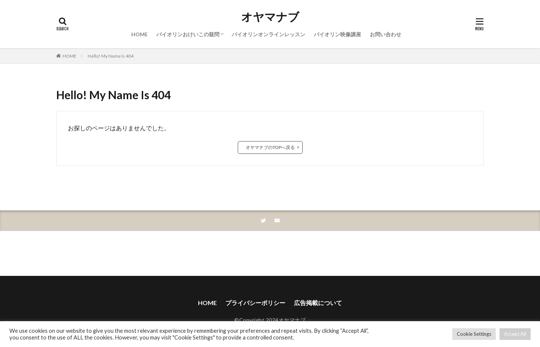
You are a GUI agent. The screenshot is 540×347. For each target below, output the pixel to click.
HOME (139, 34)
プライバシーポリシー (255, 302)
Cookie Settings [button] (474, 334)
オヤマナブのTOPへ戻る (270, 147)
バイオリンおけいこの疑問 (187, 34)
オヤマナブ (270, 16)
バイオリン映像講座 (337, 34)
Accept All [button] (515, 334)
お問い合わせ (385, 34)
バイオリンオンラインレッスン (268, 34)
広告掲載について (318, 302)
